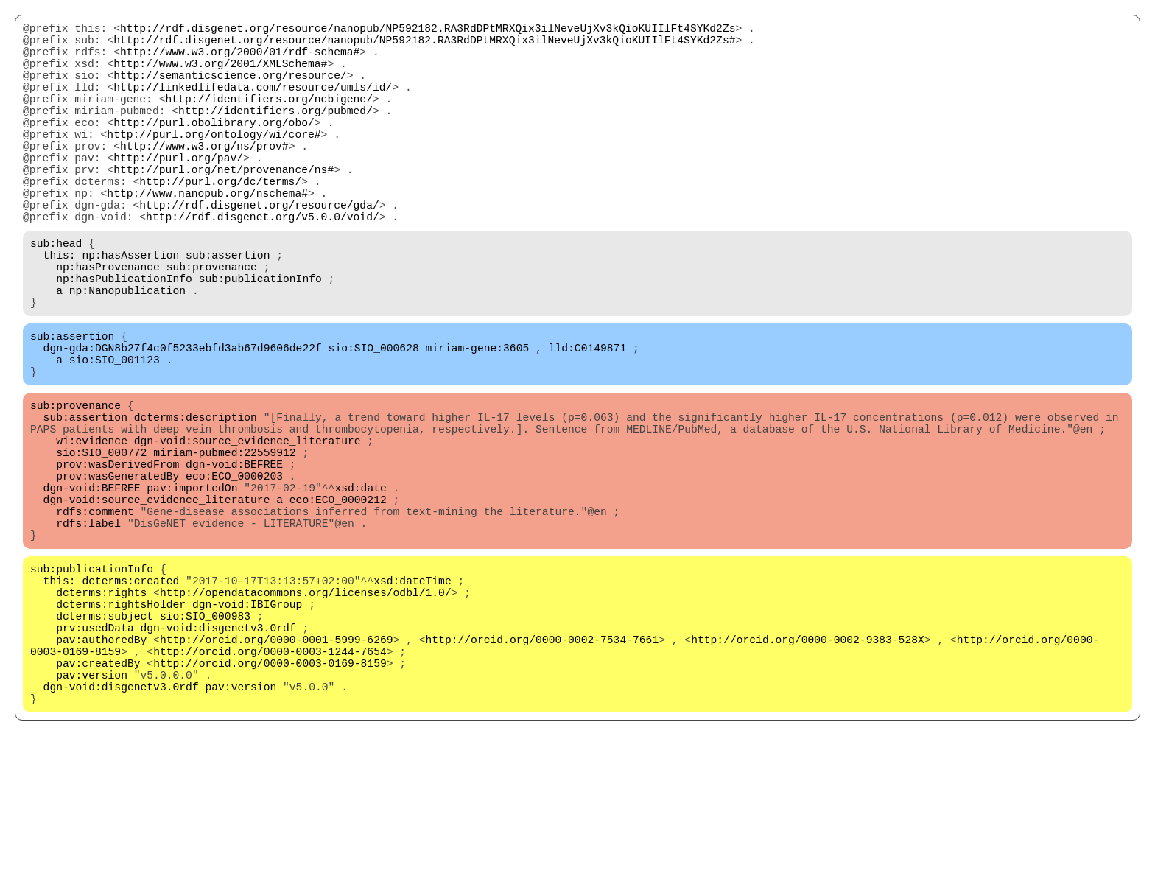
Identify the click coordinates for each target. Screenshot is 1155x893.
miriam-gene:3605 (477, 420)
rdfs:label (88, 634)
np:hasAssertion (130, 310)
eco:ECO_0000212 (338, 605)
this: (59, 310)
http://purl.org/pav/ (178, 192)
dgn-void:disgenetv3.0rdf (218, 759)
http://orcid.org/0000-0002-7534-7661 (542, 774)
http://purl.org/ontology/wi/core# (213, 162)
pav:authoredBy (101, 774)
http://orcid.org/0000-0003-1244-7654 (270, 789)
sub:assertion (228, 310)
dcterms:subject (104, 745)
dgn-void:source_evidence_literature (247, 531)
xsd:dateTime (412, 700)
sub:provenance (211, 325)
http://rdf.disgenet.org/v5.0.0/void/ (262, 266)
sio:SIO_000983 (205, 745)
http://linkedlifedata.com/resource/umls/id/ (252, 104)
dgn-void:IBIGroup (247, 730)
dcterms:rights (101, 715)
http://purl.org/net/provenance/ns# (223, 207)
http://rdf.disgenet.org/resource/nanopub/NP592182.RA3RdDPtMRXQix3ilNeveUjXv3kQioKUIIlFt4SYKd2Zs (427, 30)
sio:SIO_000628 (374, 420)
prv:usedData (95, 759)
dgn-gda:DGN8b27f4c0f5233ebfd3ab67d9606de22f (182, 420)
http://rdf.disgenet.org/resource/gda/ (259, 251)
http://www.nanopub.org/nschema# (207, 236)
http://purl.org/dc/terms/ (220, 221)
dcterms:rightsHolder (121, 730)
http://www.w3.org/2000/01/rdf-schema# (239, 59)
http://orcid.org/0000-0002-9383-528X (807, 774)
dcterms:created (130, 700)
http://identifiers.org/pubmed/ (275, 133)
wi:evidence (91, 531)
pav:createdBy (98, 803)
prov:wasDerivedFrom (117, 560)
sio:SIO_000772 (101, 546)
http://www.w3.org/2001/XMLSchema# (220, 74)
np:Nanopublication (127, 354)
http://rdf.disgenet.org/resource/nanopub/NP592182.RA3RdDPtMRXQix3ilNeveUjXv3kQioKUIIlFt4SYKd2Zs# (424, 45)
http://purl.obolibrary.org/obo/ (214, 148)
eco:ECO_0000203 (234, 575)
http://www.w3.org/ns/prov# (204, 177)
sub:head (56, 295)
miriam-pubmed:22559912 (224, 546)
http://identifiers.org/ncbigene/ (268, 118)
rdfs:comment (95, 619)
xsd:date (360, 590)
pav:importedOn (192, 590)
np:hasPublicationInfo (124, 339)
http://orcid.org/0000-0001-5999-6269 (276, 774)
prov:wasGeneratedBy (117, 575)
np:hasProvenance (108, 325)
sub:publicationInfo (260, 339)
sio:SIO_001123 (114, 435)
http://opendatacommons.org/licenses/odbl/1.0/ (306, 715)
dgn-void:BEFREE (234, 560)
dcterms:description (195, 501)
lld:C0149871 (588, 420)
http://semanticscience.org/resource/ (230, 89)
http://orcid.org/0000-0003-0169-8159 (270, 803)
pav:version (91, 818)
